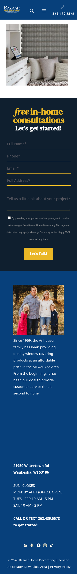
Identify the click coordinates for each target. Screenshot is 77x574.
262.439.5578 (49, 518)
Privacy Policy (60, 567)
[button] (32, 11)
